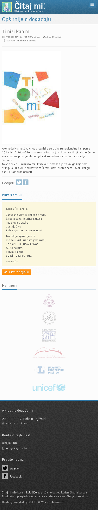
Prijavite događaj (16, 272)
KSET (32, 502)
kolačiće (31, 492)
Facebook (11, 476)
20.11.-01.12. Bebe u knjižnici (24, 418)
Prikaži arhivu (12, 195)
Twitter (10, 468)
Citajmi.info (9, 492)
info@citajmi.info (16, 448)
